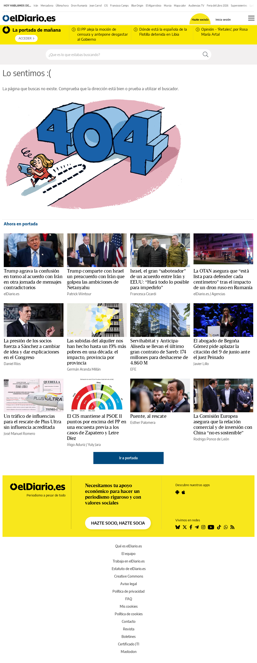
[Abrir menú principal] (251, 18)
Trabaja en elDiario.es (129, 561)
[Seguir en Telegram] (197, 527)
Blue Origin (137, 5)
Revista (128, 629)
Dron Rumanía (79, 5)
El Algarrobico (153, 5)
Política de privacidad (128, 591)
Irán (36, 5)
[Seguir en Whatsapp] (226, 527)
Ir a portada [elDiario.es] (128, 458)
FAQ (128, 599)
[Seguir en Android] (177, 492)
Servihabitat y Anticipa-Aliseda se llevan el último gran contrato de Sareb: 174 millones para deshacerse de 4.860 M (159, 352)
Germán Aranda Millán (84, 369)
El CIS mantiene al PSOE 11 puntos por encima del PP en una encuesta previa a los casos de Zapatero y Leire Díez (96, 427)
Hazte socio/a (200, 19)
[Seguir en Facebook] (190, 527)
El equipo (128, 553)
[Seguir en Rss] (232, 527)
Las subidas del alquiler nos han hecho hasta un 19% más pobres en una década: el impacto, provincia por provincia (96, 352)
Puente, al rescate (148, 416)
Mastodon (129, 651)
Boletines (128, 636)
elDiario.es (11, 294)
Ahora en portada (21, 223)
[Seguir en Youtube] (211, 527)
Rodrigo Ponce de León (211, 439)
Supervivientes (239, 5)
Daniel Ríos (12, 364)
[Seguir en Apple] (183, 492)
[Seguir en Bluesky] (177, 527)
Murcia (167, 5)
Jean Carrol (96, 5)
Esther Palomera (142, 422)
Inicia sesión (223, 19)
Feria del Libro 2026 (217, 5)
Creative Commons (128, 576)
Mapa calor (180, 5)
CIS (106, 5)
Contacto (129, 621)
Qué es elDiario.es (128, 546)
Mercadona (47, 5)
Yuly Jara (94, 444)
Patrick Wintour (79, 294)
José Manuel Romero (19, 433)
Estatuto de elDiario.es (129, 569)
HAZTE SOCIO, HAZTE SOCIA (118, 523)
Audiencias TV (196, 5)
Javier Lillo (201, 364)
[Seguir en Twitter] (184, 527)
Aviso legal (128, 584)
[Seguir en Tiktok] (219, 527)
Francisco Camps (119, 5)
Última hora (62, 5)
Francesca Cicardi (143, 294)
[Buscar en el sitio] (123, 54)
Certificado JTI (128, 644)
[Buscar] (205, 54)
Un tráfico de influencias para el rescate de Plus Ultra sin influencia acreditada (32, 422)
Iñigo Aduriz (76, 444)
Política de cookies (129, 614)
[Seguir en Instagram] (203, 527)
